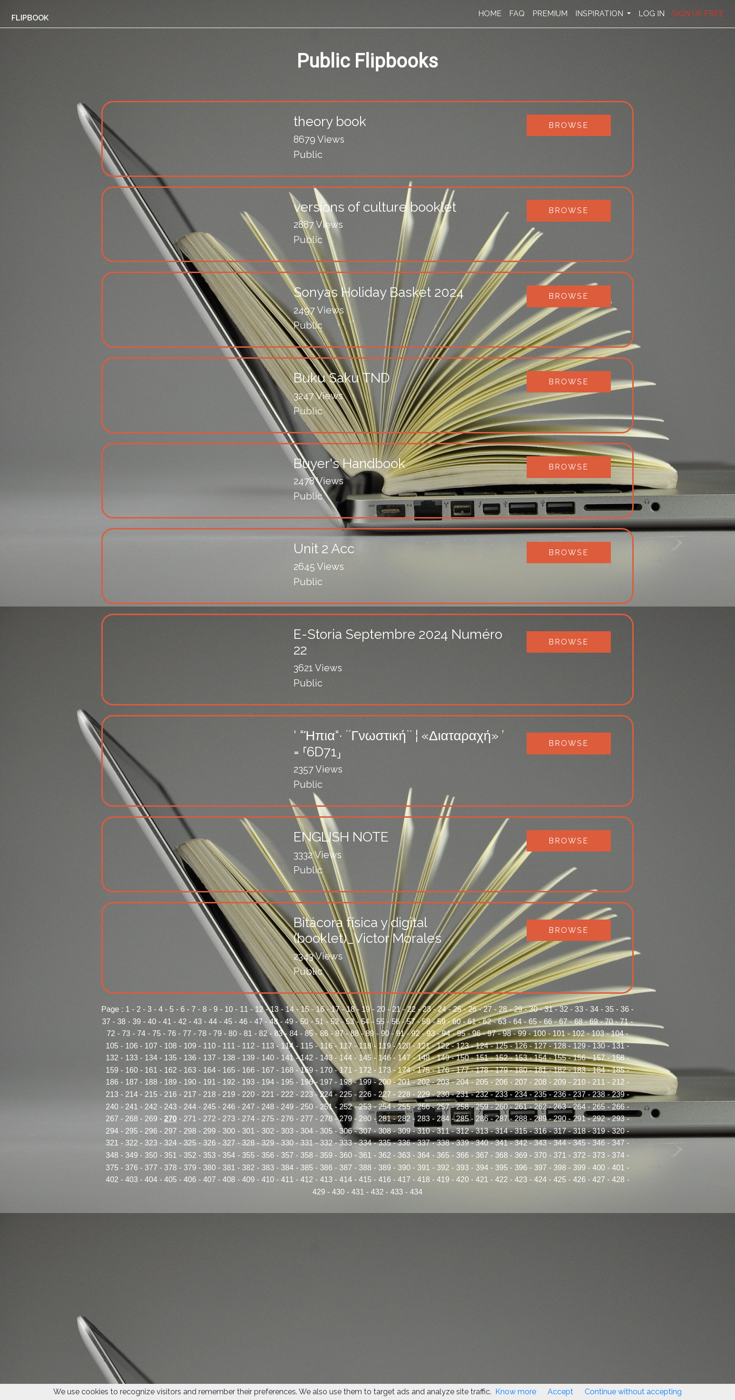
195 (287, 1082)
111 (229, 1046)
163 (190, 1070)
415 (365, 1179)
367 (482, 1155)
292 (598, 1119)
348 (112, 1155)
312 (462, 1131)
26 (472, 1009)
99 (522, 1033)
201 (404, 1082)
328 (248, 1143)
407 (209, 1179)
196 (306, 1082)
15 (305, 1009)
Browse (568, 125)
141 (287, 1058)
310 (423, 1131)
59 (441, 1022)
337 (423, 1143)
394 (482, 1168)
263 (559, 1107)
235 (540, 1094)
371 (559, 1155)
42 (182, 1022)
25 (457, 1009)
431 (358, 1192)
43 (198, 1022)
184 (598, 1070)
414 (345, 1179)
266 (618, 1107)
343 (540, 1143)
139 (248, 1058)
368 (501, 1155)
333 (345, 1143)
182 (559, 1070)
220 (248, 1094)
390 (404, 1168)
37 (106, 1022)
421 (482, 1179)
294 (112, 1131)
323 (151, 1143)
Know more (515, 1391)
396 (521, 1168)
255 (404, 1107)
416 (384, 1179)
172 (365, 1070)
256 (423, 1107)
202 (423, 1082)
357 (287, 1155)
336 (404, 1143)
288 (521, 1119)
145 (365, 1058)
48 (274, 1022)
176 (443, 1070)
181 (540, 1070)
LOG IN (651, 13)
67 (563, 1022)
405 (170, 1179)
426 (579, 1179)
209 (559, 1082)
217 (190, 1094)
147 (404, 1058)
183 (579, 1070)
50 (304, 1022)
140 (268, 1058)
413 (326, 1179)
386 (326, 1168)
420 (462, 1179)
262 (540, 1107)
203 (443, 1082)
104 (617, 1033)
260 (501, 1107)
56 (396, 1022)
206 (501, 1082)
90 (385, 1033)
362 (384, 1155)
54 (365, 1022)
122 (443, 1046)
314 (501, 1131)
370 (540, 1155)
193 (248, 1082)
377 (151, 1168)
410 (268, 1179)
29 (518, 1009)
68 (578, 1022)
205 (482, 1082)
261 (521, 1107)
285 (462, 1119)
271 (190, 1119)
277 (306, 1119)
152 (501, 1058)
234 (521, 1094)
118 (365, 1046)
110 (209, 1046)
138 (229, 1058)
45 (228, 1022)
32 (563, 1009)
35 (609, 1009)
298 (190, 1131)
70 (609, 1022)
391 (423, 1168)
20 (381, 1009)
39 (136, 1022)
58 (426, 1022)
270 (170, 1119)
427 (598, 1179)
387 (345, 1168)
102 (578, 1033)
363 (404, 1155)
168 (287, 1070)
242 (151, 1107)
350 (151, 1155)
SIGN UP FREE (698, 13)
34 (594, 1009)
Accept (560, 1391)
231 (462, 1094)
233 (501, 1094)
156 (579, 1058)
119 (384, 1046)
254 (384, 1107)
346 (598, 1143)
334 (365, 1143)
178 (482, 1070)
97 (492, 1033)
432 (377, 1192)
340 (482, 1143)
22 (411, 1009)
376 (131, 1168)
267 (112, 1119)
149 (443, 1058)
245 (209, 1107)
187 (131, 1082)
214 (131, 1094)
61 (472, 1022)
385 (306, 1168)
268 (131, 1119)
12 (259, 1009)
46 (243, 1022)
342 (521, 1143)
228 (404, 1094)
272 (209, 1119)
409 (248, 1179)
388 (365, 1168)
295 (131, 1131)
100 (539, 1033)
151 (482, 1058)
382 (248, 1168)
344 (559, 1143)
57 (411, 1022)
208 (540, 1082)
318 (579, 1131)
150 (462, 1058)
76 (171, 1033)
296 (151, 1131)
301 (248, 1131)
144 (345, 1058)
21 (396, 1009)
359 (326, 1155)
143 (326, 1058)
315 (521, 1131)
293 (618, 1119)
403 (131, 1179)
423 (521, 1179)
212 (618, 1082)
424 (540, 1179)
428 (618, 1179)
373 (598, 1155)
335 (384, 1143)
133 (131, 1058)
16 (320, 1009)
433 (397, 1192)
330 (287, 1143)
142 (306, 1058)
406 (190, 1179)
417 (404, 1179)
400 (598, 1168)
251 (326, 1107)
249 (287, 1107)
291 (579, 1119)
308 (384, 1131)
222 (287, 1094)
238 (598, 1094)
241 (131, 1107)
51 (319, 1022)
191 (209, 1082)
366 (462, 1155)
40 (151, 1022)
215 (151, 1094)
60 (456, 1022)
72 (111, 1033)
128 (559, 1046)
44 (213, 1022)
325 (190, 1143)
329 (268, 1143)
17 (335, 1009)
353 (209, 1155)
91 (400, 1033)
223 (306, 1094)
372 (579, 1155)
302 (268, 1131)
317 (559, 1131)
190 (190, 1082)
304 (306, 1131)
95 (461, 1033)
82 (263, 1033)
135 (170, 1058)
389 (384, 1168)
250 (306, 1107)
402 (112, 1179)
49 (289, 1022)
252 (345, 1107)
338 (443, 1143)
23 (426, 1009)
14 (289, 1009)
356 (268, 1155)
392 (443, 1168)
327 (229, 1143)
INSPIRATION (600, 13)
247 (248, 1107)
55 (380, 1022)
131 (618, 1046)
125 (501, 1046)
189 (170, 1082)
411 (287, 1179)
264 (579, 1107)
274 (248, 1119)
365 (443, 1155)
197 (326, 1082)
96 (476, 1033)
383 (268, 1168)
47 (259, 1022)
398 (559, 1168)
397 (540, 1168)
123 (462, 1046)
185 (618, 1070)
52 (335, 1022)
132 (112, 1058)
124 (482, 1046)
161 (151, 1070)
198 (345, 1082)
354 (229, 1155)
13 (274, 1009)
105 (112, 1046)
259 (482, 1107)
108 (170, 1046)
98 (507, 1033)
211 (598, 1082)
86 (324, 1033)
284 (443, 1119)
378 (170, 1168)
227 (384, 1094)
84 (293, 1033)
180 (521, 1070)
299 (209, 1131)
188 (151, 1082)
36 (624, 1009)
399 (579, 1168)
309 (404, 1131)
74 (141, 1033)
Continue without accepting (633, 1391)
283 (423, 1119)
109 (190, 1046)
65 (533, 1022)
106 (131, 1046)
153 (521, 1058)
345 (579, 1143)
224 (326, 1094)
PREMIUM (550, 13)
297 (170, 1131)
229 (423, 1094)
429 (319, 1192)
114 (287, 1046)
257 (443, 1107)
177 (462, 1070)
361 (365, 1155)
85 (308, 1033)
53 (350, 1022)
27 (487, 1009)
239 (618, 1094)
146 (384, 1058)
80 (232, 1033)
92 (416, 1033)
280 (365, 1119)
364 (423, 1155)
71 (624, 1022)
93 (431, 1033)
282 (404, 1119)
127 (540, 1046)
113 (268, 1046)
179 (501, 1070)
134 (151, 1058)
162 (170, 1070)
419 (443, 1179)
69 (593, 1022)
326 (209, 1143)
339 (462, 1143)
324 (170, 1143)
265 (598, 1107)
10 (229, 1009)
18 (350, 1009)
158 (618, 1058)
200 (384, 1082)
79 (217, 1033)
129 (579, 1046)
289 (540, 1119)
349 (131, 1155)
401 (618, 1168)
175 (423, 1070)
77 (187, 1033)
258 (462, 1107)
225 (345, 1094)
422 (501, 1179)
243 (170, 1107)
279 (345, 1119)
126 (521, 1046)
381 (229, 1168)
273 (229, 1119)
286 (482, 1119)
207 (521, 1082)
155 (559, 1058)
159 (112, 1070)
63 (502, 1022)
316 (540, 1131)
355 (248, 1155)
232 (482, 1094)
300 (229, 1131)
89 (369, 1033)
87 (339, 1033)
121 (423, 1046)
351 (170, 1155)
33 (579, 1009)
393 (462, 1168)
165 (229, 1070)
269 (151, 1119)
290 (559, 1119)
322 (131, 1143)
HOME (489, 13)
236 (559, 1094)
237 (579, 1094)
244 (190, 1107)
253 (365, 1107)
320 (618, 1131)
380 (209, 1168)
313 (482, 1131)
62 (487, 1022)
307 (365, 1131)
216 (170, 1094)
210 (579, 1082)
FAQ (517, 13)
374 (618, 1155)
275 (268, 1119)
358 (306, 1155)
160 (131, 1070)
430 (338, 1192)
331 (306, 1143)
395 (501, 1168)
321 (112, 1143)
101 (559, 1033)
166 (248, 1070)
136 (190, 1058)
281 (384, 1119)
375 (112, 1168)
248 (268, 1107)
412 (306, 1179)
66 (548, 1022)
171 (345, 1070)
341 (501, 1143)
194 (268, 1082)
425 (559, 1179)
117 (345, 1046)
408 (229, 1179)
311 (443, 1131)
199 (365, 1082)
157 (598, 1058)
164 (209, 1070)
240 (112, 1107)
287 (501, 1119)
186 (112, 1082)
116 (326, 1046)
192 (229, 1082)
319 (598, 1131)
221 (268, 1094)
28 (503, 1009)
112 (248, 1046)
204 (462, 1082)
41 (167, 1022)
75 (156, 1033)
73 (126, 1033)
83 (278, 1033)
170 (326, 1070)
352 (190, 1155)
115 (306, 1046)
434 (416, 1192)
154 (540, 1058)
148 (423, 1058)
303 (287, 1131)
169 (306, 1070)
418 (423, 1179)
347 (618, 1143)
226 (365, 1094)
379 (190, 1168)
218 (209, 1094)
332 (326, 1143)
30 (533, 1009)
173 (384, 1070)
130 (598, 1046)
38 (121, 1022)
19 (366, 1009)
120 (404, 1046)
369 (521, 1155)
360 (345, 1155)
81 (248, 1033)
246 (229, 1107)
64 (517, 1022)
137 (209, 1058)
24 (442, 1009)
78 (202, 1033)
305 (326, 1131)
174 (404, 1070)
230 (443, 1094)
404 (151, 1179)
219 (229, 1094)
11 (244, 1009)
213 (112, 1094)
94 (446, 1033)
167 (268, 1070)
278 (326, 1119)
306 (345, 1131)
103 (597, 1033)
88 (354, 1033)
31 (548, 1009)
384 (287, 1168)
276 (287, 1119)
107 (151, 1046)
